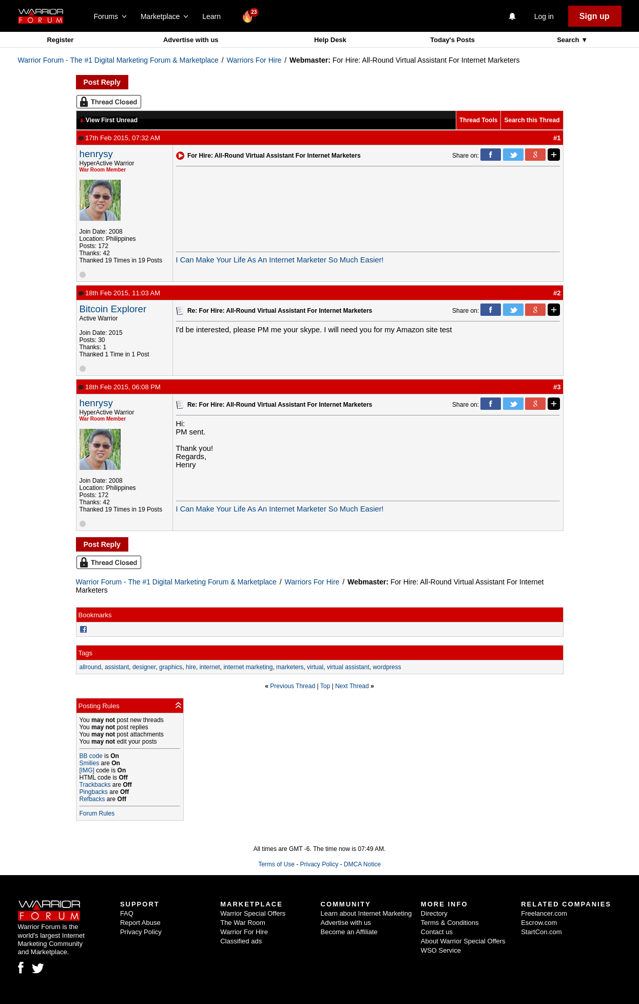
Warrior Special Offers (252, 913)
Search (569, 40)
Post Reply (102, 82)
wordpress (387, 667)
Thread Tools (478, 120)
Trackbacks (95, 784)
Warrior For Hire (244, 932)
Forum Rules (97, 813)
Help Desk (330, 40)
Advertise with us (191, 40)
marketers (289, 667)
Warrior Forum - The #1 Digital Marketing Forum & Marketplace (118, 60)
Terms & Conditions (450, 922)
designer (144, 667)
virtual (315, 667)
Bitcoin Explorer (113, 309)
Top (325, 686)
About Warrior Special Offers (463, 941)
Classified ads (241, 941)
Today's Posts (452, 40)
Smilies (90, 763)
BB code (91, 756)
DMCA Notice (362, 864)
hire (191, 667)
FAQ (126, 913)
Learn (214, 16)
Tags (85, 653)
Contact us (437, 932)
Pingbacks (94, 791)
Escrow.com (539, 922)
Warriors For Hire (254, 60)
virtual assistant (348, 667)
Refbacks (92, 799)
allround (91, 667)
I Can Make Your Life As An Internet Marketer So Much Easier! (280, 260)
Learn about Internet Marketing (366, 913)
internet (210, 667)
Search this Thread (531, 120)
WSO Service (441, 950)
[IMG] (87, 770)
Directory (434, 913)
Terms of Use (276, 864)
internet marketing (248, 667)
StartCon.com (541, 932)
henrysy (96, 153)
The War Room (242, 922)
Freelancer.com (544, 913)
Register (60, 40)
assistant (117, 667)
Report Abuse (140, 922)
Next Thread (352, 686)
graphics (170, 667)
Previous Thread (292, 686)
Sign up (594, 16)
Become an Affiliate (349, 932)
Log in (544, 16)
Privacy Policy (319, 864)
